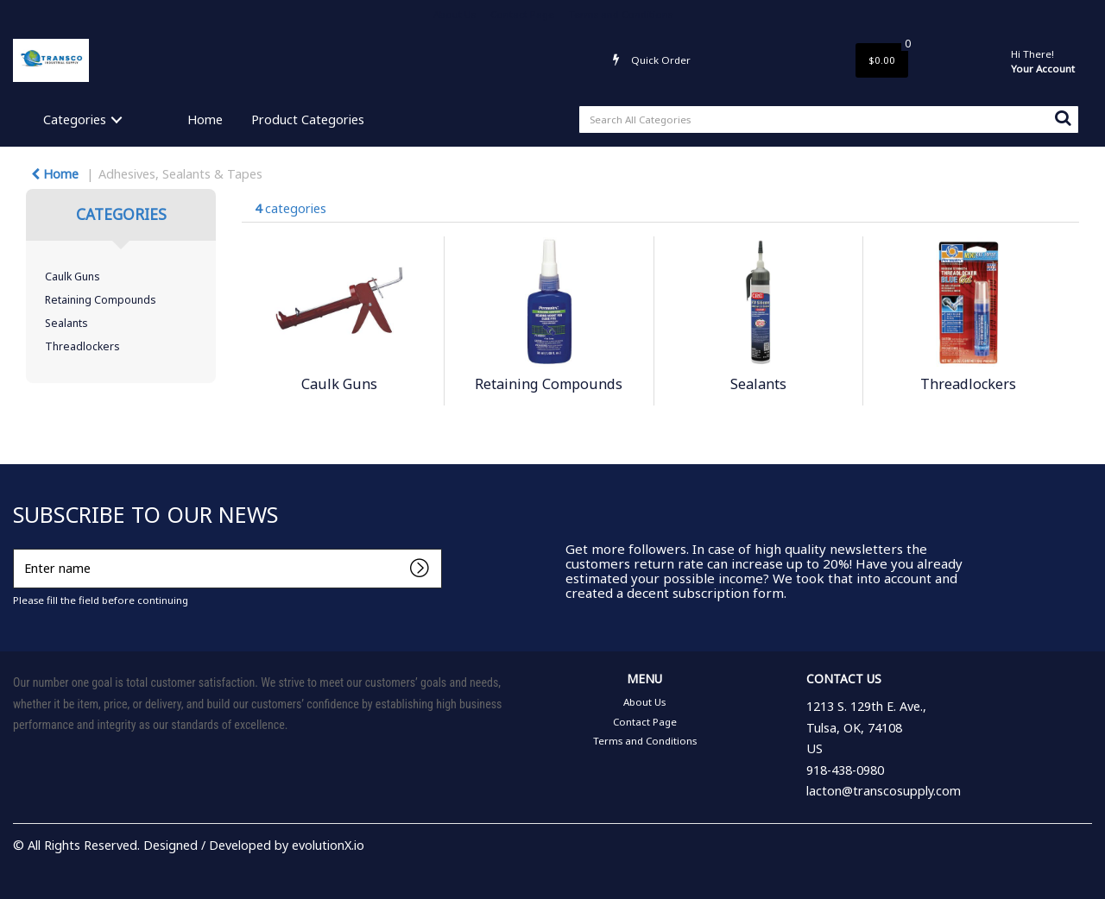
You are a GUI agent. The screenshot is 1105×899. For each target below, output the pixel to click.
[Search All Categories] (828, 119)
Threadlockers (82, 346)
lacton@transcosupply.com (883, 791)
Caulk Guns (72, 276)
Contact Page (522, 14)
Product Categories (307, 119)
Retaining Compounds (100, 299)
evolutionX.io (328, 845)
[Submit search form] (1063, 117)
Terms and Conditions (620, 14)
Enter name (17, 548)
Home (205, 119)
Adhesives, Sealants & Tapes (180, 174)
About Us (454, 14)
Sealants (66, 323)
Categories (74, 119)
